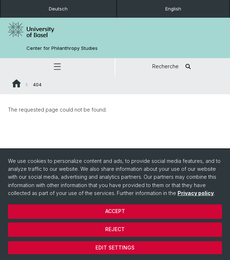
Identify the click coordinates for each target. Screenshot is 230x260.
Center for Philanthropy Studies (62, 48)
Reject (115, 229)
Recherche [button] (172, 66)
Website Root (16, 83)
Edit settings (115, 247)
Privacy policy (196, 193)
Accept (115, 211)
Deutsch (58, 9)
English (173, 9)
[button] (57, 66)
